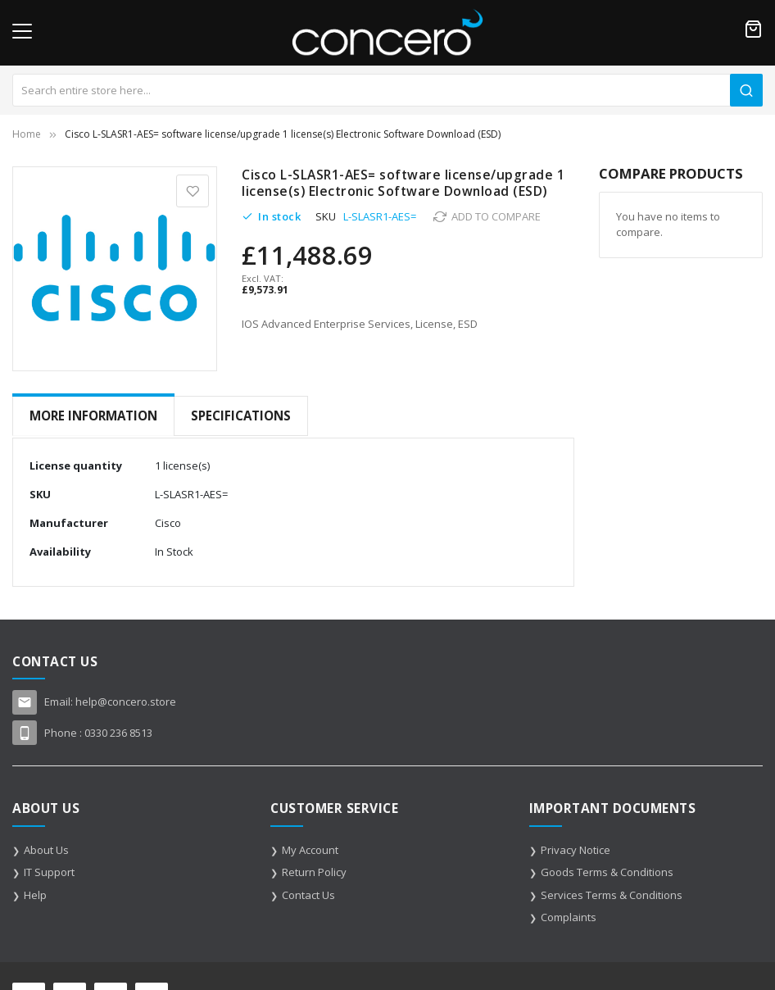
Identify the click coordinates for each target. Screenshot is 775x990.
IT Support (49, 869)
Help (35, 892)
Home (26, 134)
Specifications (241, 415)
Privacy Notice (575, 847)
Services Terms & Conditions (611, 892)
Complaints (568, 914)
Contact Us (308, 892)
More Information (93, 415)
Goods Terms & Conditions (607, 869)
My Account (310, 847)
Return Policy (314, 869)
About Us (46, 847)
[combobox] (387, 90)
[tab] (93, 416)
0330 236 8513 (118, 730)
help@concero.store (125, 699)
